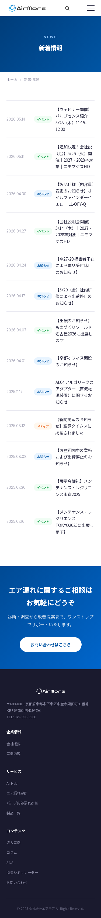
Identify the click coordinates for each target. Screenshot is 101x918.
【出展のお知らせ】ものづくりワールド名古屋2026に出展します (73, 330)
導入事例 (13, 842)
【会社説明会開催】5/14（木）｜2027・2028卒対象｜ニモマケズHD (73, 231)
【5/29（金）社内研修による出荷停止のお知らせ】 (73, 296)
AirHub (12, 783)
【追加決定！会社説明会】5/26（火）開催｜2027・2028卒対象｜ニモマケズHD (74, 156)
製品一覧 (13, 813)
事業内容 (13, 753)
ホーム (12, 79)
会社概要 (13, 743)
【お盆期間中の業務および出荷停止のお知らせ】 (73, 456)
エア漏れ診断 (16, 793)
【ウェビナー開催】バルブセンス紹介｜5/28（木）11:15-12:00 (73, 119)
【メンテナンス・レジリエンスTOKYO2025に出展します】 (74, 521)
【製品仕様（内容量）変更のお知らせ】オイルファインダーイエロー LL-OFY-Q (74, 194)
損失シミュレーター (22, 872)
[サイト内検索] (67, 8)
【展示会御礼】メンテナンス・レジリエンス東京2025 (73, 487)
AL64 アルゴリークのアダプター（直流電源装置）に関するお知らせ (74, 392)
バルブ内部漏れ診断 (22, 803)
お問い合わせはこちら (50, 644)
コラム (11, 852)
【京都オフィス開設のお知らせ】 (73, 361)
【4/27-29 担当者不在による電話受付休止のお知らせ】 (75, 265)
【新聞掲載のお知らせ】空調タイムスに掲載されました (73, 425)
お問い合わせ (16, 882)
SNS (9, 862)
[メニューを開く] (91, 8)
